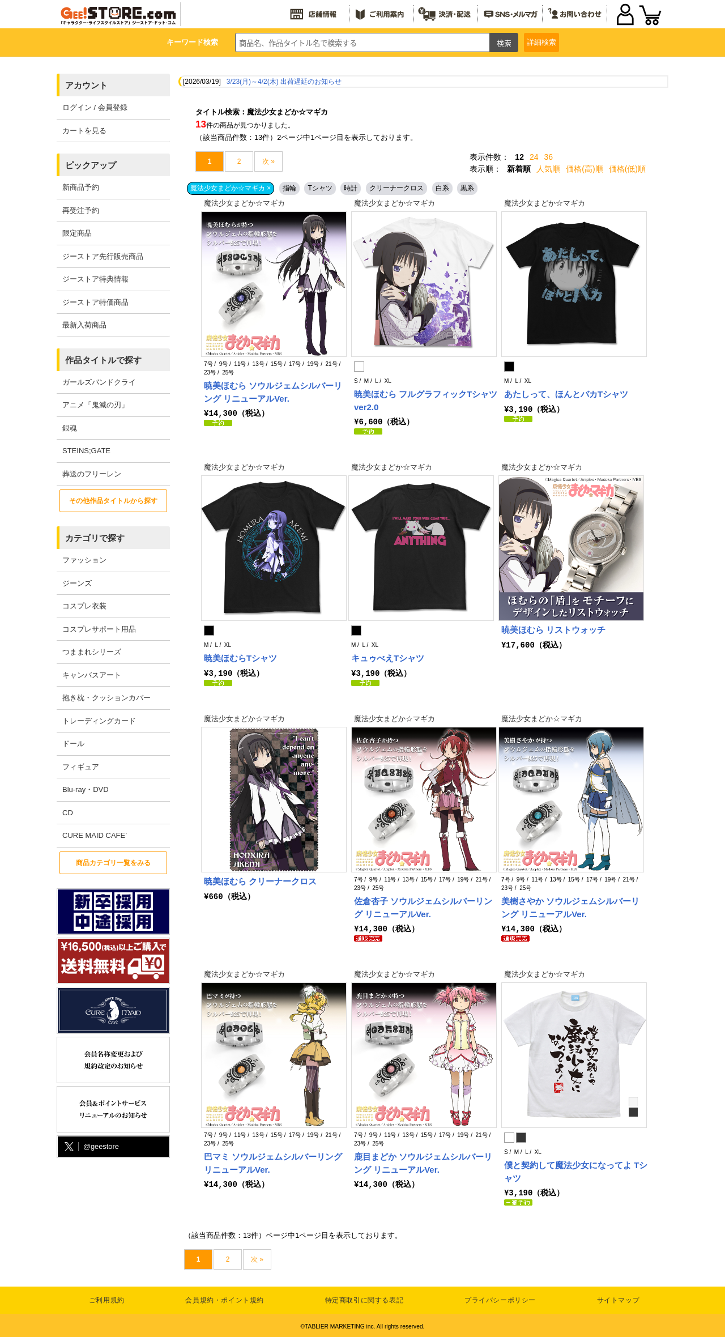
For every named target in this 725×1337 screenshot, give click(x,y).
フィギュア (80, 767)
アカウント (86, 85)
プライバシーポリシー (500, 1298)
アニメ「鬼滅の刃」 (95, 405)
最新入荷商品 (84, 325)
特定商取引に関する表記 (364, 1298)
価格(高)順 (584, 168)
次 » (268, 161)
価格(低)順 (627, 168)
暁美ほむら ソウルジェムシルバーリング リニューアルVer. (273, 392)
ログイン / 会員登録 (94, 107)
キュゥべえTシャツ (387, 657)
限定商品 (77, 233)
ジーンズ (77, 583)
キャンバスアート (91, 675)
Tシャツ (320, 188)
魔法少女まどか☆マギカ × (230, 188)
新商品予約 (80, 187)
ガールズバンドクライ (99, 382)
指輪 (289, 188)
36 (548, 156)
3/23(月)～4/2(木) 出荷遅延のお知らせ (284, 82)
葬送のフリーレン (91, 474)
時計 (350, 188)
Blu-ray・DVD (85, 789)
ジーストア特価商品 (95, 302)
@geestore (90, 1147)
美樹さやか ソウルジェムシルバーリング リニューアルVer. (570, 906)
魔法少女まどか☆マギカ (244, 203)
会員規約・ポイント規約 (224, 1298)
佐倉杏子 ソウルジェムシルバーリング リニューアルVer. (423, 906)
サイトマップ (618, 1298)
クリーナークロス (396, 188)
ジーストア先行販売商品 (102, 256)
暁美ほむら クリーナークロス (260, 880)
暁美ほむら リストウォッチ (553, 629)
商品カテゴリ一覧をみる (113, 863)
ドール (73, 743)
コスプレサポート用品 (99, 629)
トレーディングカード (99, 721)
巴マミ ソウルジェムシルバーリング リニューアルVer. (273, 1161)
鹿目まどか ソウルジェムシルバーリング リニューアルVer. (423, 1161)
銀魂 (69, 428)
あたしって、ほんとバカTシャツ (566, 394)
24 (534, 156)
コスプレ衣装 (84, 606)
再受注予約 (80, 210)
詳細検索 (541, 42)
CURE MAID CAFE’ (94, 835)
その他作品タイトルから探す (113, 501)
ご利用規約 (107, 1298)
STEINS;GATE (86, 450)
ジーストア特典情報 (95, 279)
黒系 (467, 188)
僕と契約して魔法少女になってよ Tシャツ (575, 1170)
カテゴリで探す (95, 538)
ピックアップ (90, 165)
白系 (442, 188)
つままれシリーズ (91, 652)
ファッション (84, 560)
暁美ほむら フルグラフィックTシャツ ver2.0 (425, 400)
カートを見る (84, 130)
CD (67, 812)
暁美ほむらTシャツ (240, 657)
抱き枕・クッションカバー (106, 697)
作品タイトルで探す (103, 360)
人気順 (548, 168)
